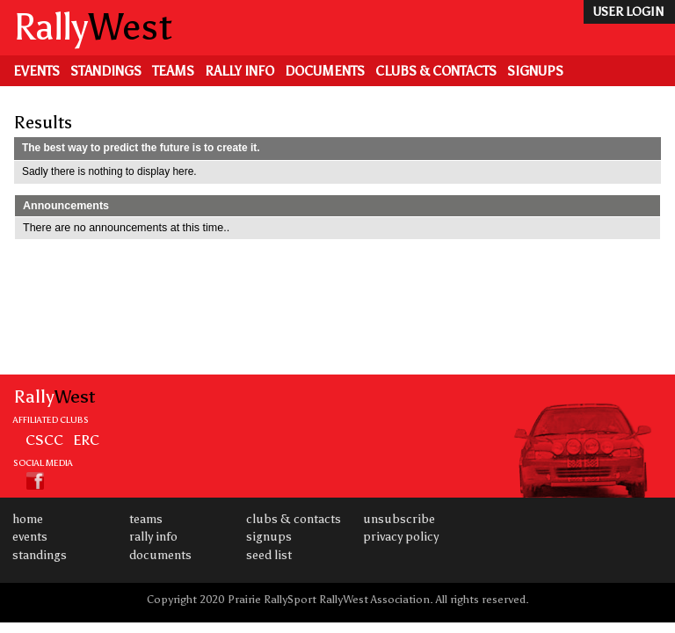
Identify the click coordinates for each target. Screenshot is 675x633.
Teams (173, 71)
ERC (86, 439)
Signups (535, 71)
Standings (106, 71)
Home (27, 519)
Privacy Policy (401, 536)
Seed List (269, 555)
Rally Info (239, 71)
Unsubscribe (399, 519)
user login (628, 11)
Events (36, 71)
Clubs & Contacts (436, 71)
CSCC (44, 439)
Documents (325, 71)
